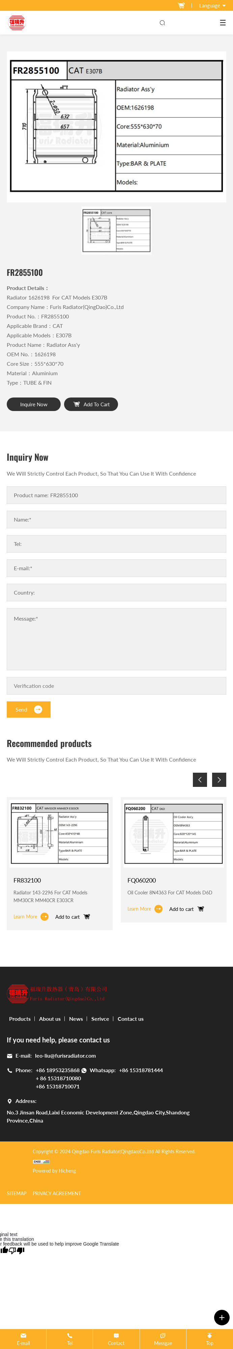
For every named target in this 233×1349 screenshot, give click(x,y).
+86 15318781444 (141, 1070)
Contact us (131, 1018)
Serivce (100, 1018)
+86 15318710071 (58, 1086)
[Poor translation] (16, 1250)
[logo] (17, 22)
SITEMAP (16, 1193)
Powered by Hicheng (54, 1171)
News (76, 1018)
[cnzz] (114, 1161)
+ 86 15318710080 (58, 1078)
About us (50, 1018)
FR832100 (27, 880)
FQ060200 (141, 880)
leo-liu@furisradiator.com (65, 1055)
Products (20, 1018)
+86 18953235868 (58, 1070)
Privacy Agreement (57, 1193)
